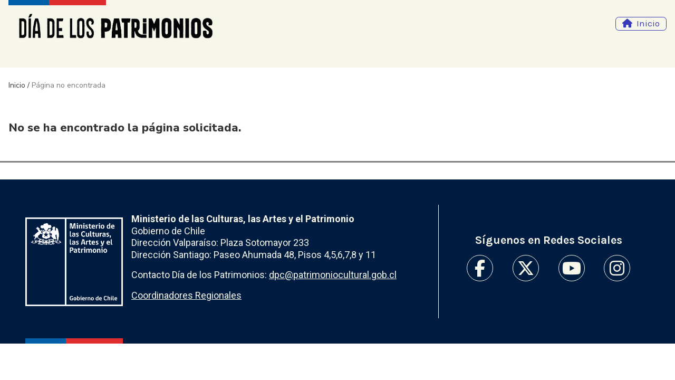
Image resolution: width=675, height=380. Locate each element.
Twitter (526, 268)
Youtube (571, 268)
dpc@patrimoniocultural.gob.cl (333, 274)
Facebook (480, 268)
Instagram (617, 268)
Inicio (648, 23)
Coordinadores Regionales (186, 295)
